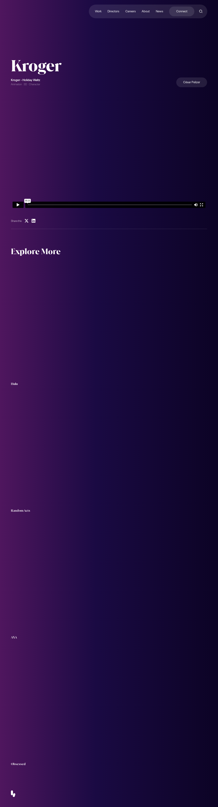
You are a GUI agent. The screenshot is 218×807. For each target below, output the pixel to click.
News (159, 11)
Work (98, 11)
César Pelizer (191, 81)
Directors (113, 11)
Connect (181, 11)
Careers (130, 11)
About (146, 11)
